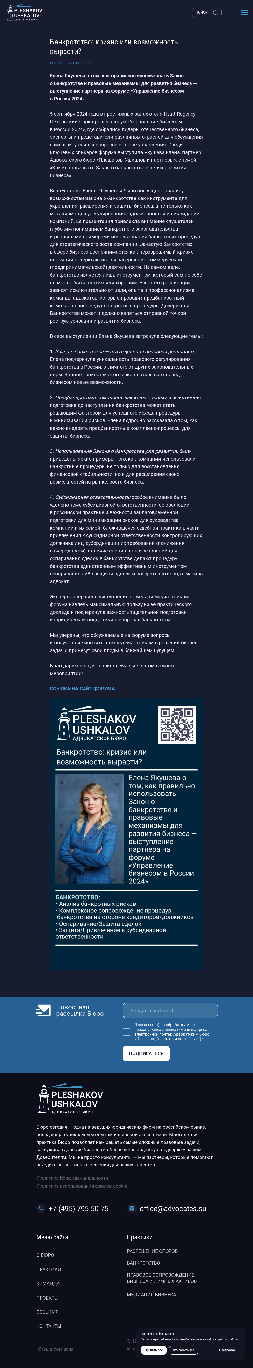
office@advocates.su (173, 1208)
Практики (48, 1269)
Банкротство (143, 1263)
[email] (170, 1010)
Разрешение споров (152, 1251)
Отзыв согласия (56, 1349)
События (47, 1312)
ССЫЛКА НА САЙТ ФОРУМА (82, 689)
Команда (48, 1283)
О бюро (45, 1255)
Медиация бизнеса (151, 1295)
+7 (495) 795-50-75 (78, 1208)
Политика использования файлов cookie (82, 1186)
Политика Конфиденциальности (72, 1178)
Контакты (48, 1326)
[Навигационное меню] (244, 12)
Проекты (47, 1298)
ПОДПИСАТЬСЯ (146, 1053)
